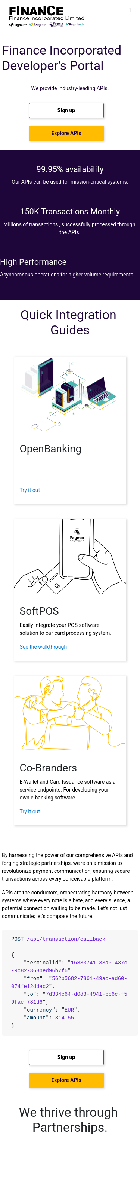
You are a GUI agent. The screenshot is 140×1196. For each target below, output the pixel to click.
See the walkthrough (43, 647)
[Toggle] (129, 10)
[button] (66, 110)
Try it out (30, 490)
